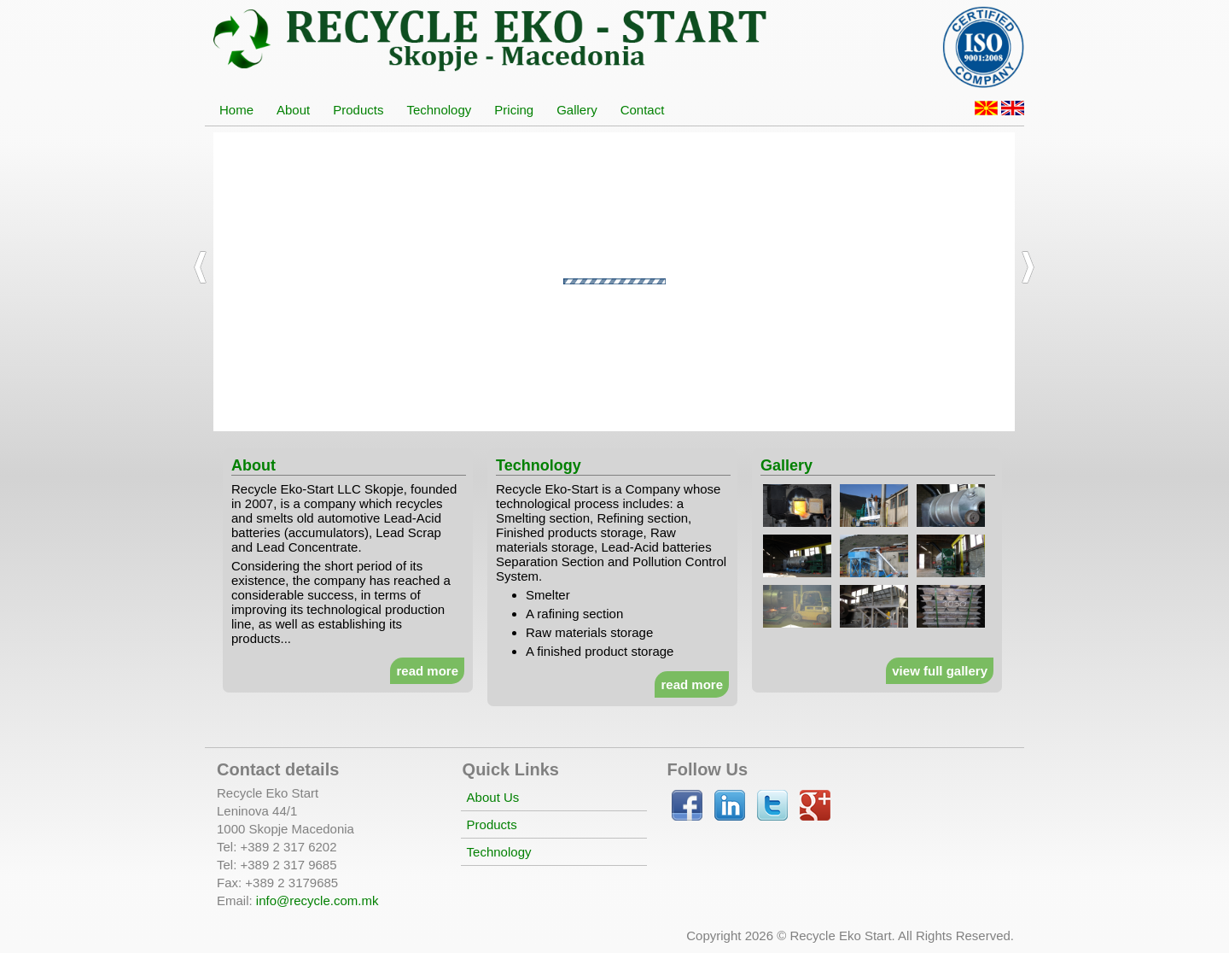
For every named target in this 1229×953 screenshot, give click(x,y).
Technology (499, 852)
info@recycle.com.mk (317, 900)
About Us (493, 797)
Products (492, 824)
